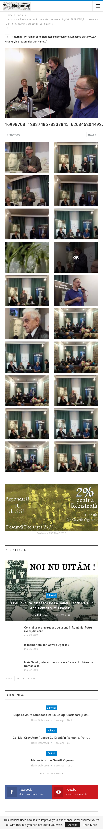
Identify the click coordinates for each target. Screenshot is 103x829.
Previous (13, 134)
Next (92, 134)
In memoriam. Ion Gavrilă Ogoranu (46, 644)
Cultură (52, 753)
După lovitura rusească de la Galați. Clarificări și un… (51, 715)
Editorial (51, 595)
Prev (9, 678)
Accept (72, 825)
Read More (90, 824)
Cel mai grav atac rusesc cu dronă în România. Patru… (51, 737)
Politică (51, 730)
